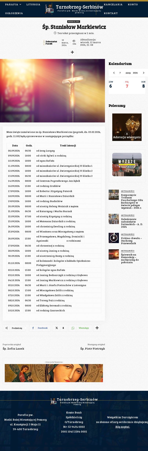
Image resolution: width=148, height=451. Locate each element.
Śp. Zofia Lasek (13, 348)
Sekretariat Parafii (51, 42)
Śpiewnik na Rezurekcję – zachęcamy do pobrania (130, 258)
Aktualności (127, 191)
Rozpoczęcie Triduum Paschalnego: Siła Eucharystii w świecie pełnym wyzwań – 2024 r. (132, 201)
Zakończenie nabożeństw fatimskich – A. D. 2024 (132, 222)
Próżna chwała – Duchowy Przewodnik (131, 240)
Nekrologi (73, 21)
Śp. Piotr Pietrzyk (92, 348)
